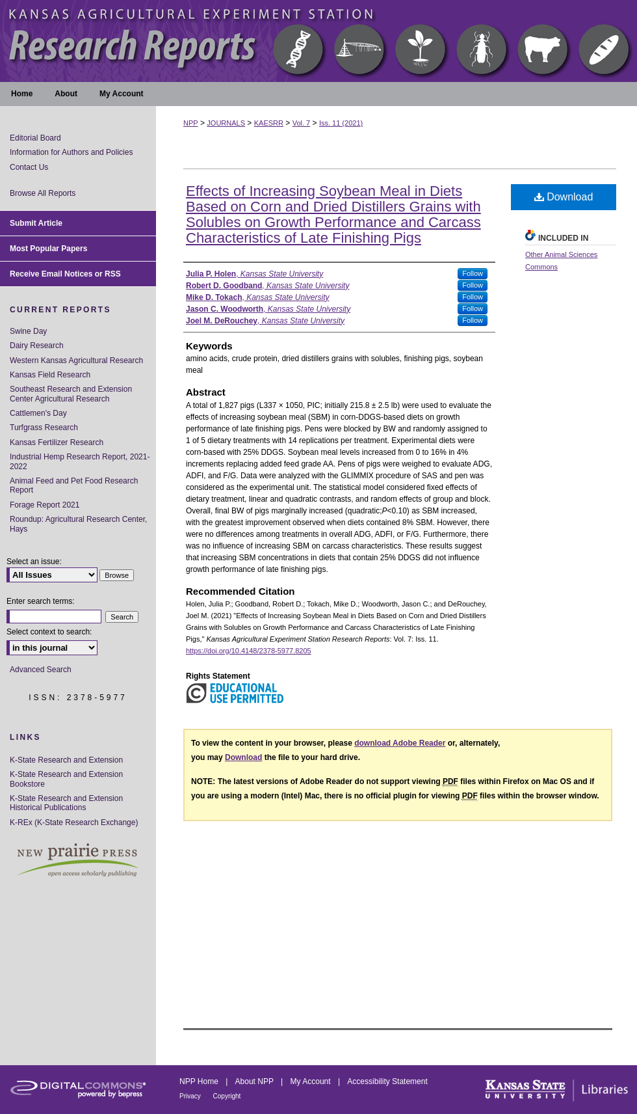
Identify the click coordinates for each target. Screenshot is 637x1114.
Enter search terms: (40, 601)
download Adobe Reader (399, 743)
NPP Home (199, 1081)
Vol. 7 (301, 123)
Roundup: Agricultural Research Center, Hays (78, 524)
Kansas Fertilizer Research (56, 442)
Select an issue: (34, 561)
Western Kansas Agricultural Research (76, 360)
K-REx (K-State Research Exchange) (74, 822)
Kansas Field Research (50, 374)
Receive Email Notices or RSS (65, 273)
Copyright (227, 1096)
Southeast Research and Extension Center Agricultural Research (71, 394)
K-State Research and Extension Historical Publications (66, 803)
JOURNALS (226, 123)
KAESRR (268, 123)
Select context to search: (49, 631)
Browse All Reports (42, 193)
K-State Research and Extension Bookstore (66, 779)
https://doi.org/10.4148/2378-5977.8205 (248, 651)
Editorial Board (35, 138)
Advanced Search (41, 669)
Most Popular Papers (48, 248)
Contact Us (29, 167)
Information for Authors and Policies (71, 152)
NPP (190, 123)
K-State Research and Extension (66, 760)
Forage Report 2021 (44, 504)
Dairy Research (37, 345)
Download (563, 196)
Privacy (191, 1096)
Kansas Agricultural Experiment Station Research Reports (318, 41)
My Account (312, 1081)
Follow (472, 273)
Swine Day (28, 331)
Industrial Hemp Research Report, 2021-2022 (80, 461)
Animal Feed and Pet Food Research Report (74, 485)
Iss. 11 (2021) (341, 123)
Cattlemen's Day (38, 413)
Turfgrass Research (44, 427)
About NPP (255, 1081)
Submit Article (36, 223)
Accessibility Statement (387, 1081)
